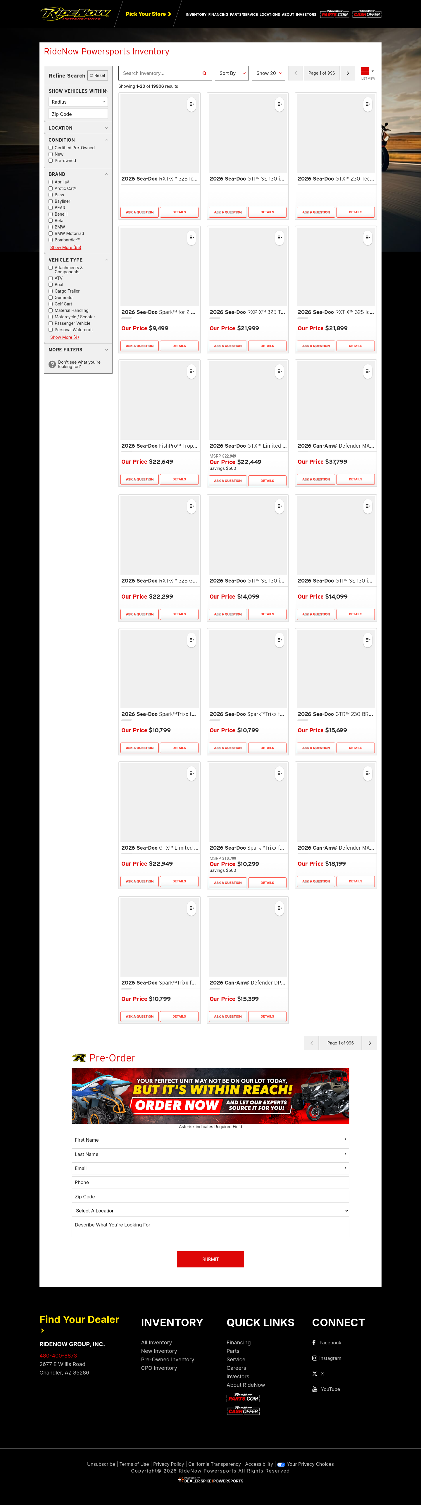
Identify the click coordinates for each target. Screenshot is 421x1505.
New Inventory (159, 1351)
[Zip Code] (210, 1197)
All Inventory (156, 1342)
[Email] (210, 1168)
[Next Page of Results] (348, 73)
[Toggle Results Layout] (368, 73)
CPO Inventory (159, 1368)
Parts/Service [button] (244, 14)
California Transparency (214, 1464)
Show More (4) (64, 337)
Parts (233, 1351)
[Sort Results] (232, 73)
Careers (236, 1368)
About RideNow (246, 1385)
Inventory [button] (196, 14)
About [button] (288, 14)
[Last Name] (210, 1154)
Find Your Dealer (79, 1323)
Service (236, 1359)
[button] (77, 91)
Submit (210, 1259)
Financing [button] (218, 14)
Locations (270, 14)
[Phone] (210, 1182)
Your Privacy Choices (305, 1464)
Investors (306, 14)
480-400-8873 (58, 1356)
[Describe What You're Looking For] (210, 1228)
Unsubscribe (101, 1464)
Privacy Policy (168, 1464)
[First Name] (210, 1140)
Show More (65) (65, 247)
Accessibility (259, 1464)
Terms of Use (134, 1464)
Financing (239, 1342)
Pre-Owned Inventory (167, 1359)
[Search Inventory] (204, 73)
